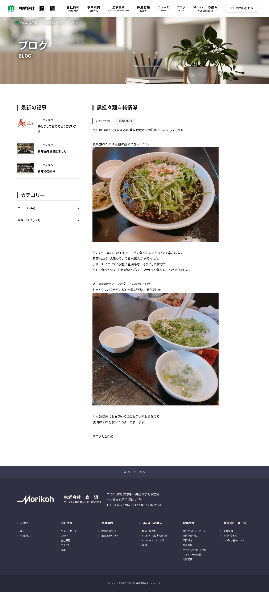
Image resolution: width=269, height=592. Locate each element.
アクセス (65, 545)
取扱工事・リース (110, 535)
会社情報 (73, 9)
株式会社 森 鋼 (235, 523)
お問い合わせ (242, 8)
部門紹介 (187, 540)
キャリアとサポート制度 (195, 550)
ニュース (163, 9)
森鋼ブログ (29, 220)
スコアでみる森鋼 (192, 554)
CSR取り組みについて (234, 540)
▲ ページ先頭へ (134, 472)
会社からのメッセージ (194, 531)
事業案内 (93, 9)
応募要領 (187, 559)
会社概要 (65, 540)
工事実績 (118, 9)
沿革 (63, 550)
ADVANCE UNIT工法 (153, 540)
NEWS (24, 523)
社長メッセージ (68, 531)
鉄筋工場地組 (149, 531)
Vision (64, 535)
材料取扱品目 (109, 531)
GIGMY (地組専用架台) (154, 535)
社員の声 (187, 545)
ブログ (181, 9)
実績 (144, 545)
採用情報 (188, 523)
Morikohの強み (205, 9)
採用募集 (143, 9)
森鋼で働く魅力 (191, 535)
